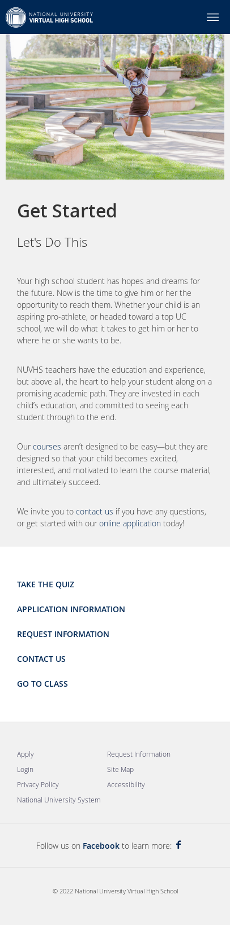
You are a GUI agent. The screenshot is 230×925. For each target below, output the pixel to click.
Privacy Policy (38, 784)
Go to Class (42, 683)
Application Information (71, 609)
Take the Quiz (45, 584)
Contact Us (41, 658)
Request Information (63, 634)
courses (47, 446)
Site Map (120, 769)
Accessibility (126, 784)
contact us (94, 511)
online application (130, 523)
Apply (25, 753)
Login (25, 769)
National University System (59, 799)
